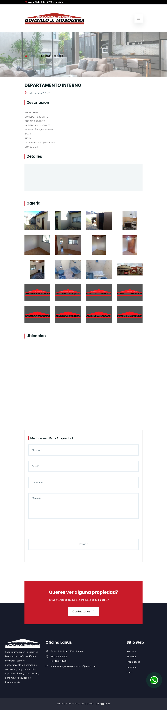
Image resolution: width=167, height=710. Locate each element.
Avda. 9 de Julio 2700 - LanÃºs (43, 2)
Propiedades (133, 662)
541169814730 (59, 661)
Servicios (131, 656)
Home (29, 55)
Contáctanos (84, 611)
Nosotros (132, 651)
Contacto (132, 667)
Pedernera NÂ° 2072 (37, 93)
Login (129, 672)
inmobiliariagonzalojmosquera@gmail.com (73, 666)
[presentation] (54, 532)
